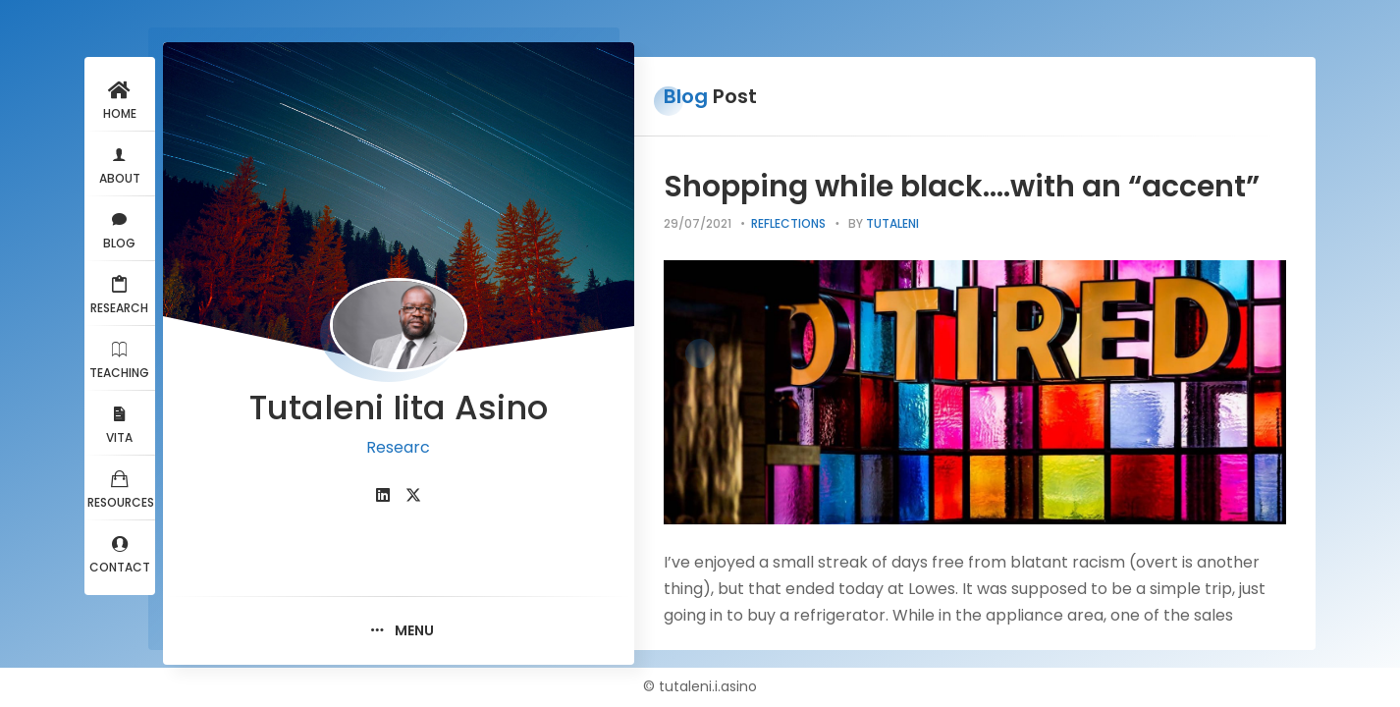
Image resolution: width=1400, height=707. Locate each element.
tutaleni (892, 223)
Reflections (788, 223)
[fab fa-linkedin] (383, 495)
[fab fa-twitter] (413, 495)
